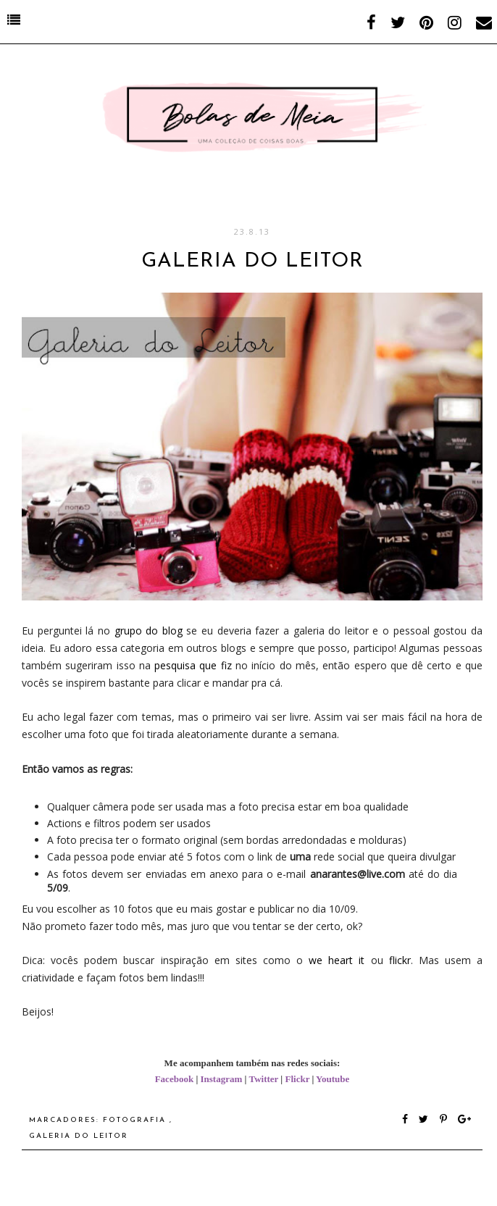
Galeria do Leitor (78, 1136)
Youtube (332, 1078)
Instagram (222, 1078)
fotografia (136, 1120)
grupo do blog (148, 630)
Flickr (297, 1078)
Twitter (263, 1078)
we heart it (336, 960)
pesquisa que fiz (193, 665)
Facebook (174, 1078)
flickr (400, 960)
